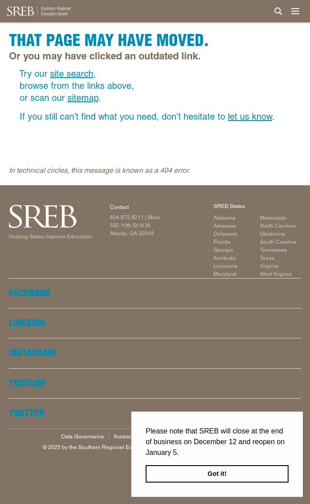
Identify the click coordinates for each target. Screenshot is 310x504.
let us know (250, 116)
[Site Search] (278, 11)
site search (71, 73)
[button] (182, 453)
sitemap (82, 97)
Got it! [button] (217, 473)
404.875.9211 (127, 217)
